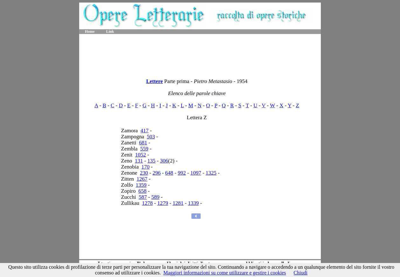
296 (157, 173)
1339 (193, 203)
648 (169, 173)
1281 (178, 203)
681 (143, 143)
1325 (211, 173)
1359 (141, 185)
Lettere (154, 81)
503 (151, 137)
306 (164, 161)
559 (144, 149)
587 (143, 197)
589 (155, 197)
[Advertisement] (200, 54)
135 (152, 161)
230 (144, 173)
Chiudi (300, 272)
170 (145, 167)
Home (90, 31)
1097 (195, 173)
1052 (140, 155)
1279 (162, 203)
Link (110, 31)
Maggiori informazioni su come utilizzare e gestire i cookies (224, 272)
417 (145, 131)
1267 (142, 179)
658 (142, 191)
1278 (147, 203)
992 (182, 173)
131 (139, 161)
